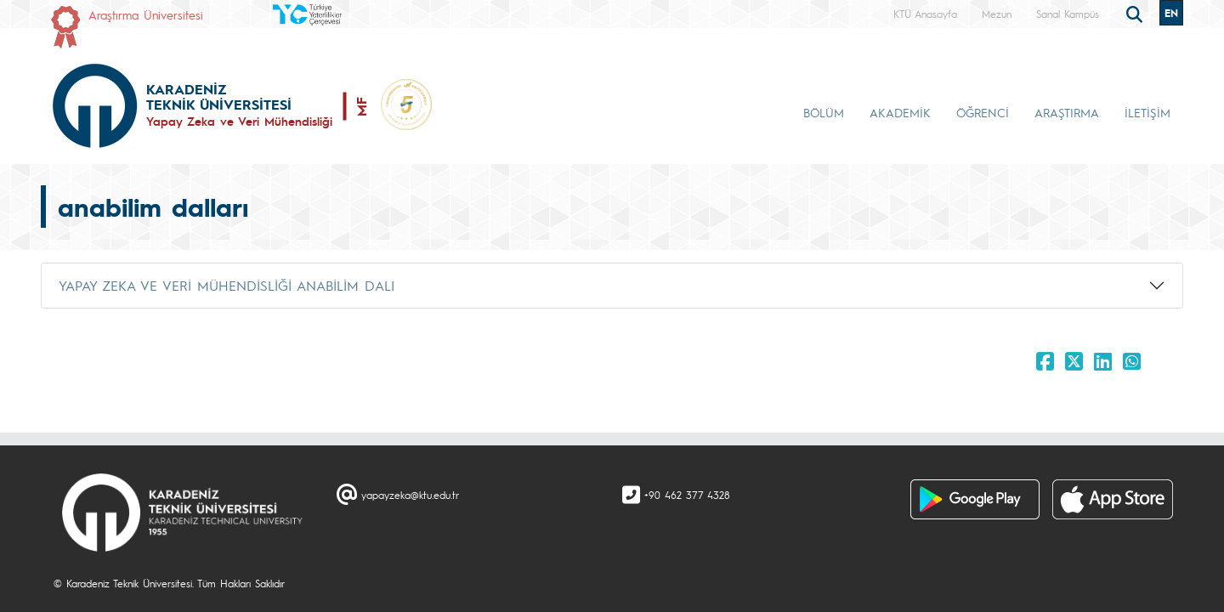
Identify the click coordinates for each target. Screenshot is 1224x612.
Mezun (997, 13)
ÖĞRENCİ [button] (982, 112)
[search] (1136, 13)
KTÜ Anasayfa (925, 13)
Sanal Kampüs (1067, 13)
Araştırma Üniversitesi (145, 14)
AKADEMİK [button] (900, 112)
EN (1171, 13)
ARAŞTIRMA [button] (1066, 112)
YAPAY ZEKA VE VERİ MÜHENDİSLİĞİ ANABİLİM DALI (226, 285)
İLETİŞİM (1147, 112)
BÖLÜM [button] (823, 112)
